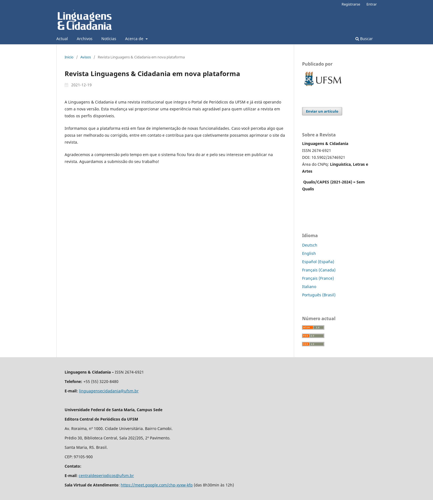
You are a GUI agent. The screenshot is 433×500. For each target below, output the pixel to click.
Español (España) (318, 261)
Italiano (309, 286)
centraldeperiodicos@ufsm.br (106, 475)
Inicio (69, 57)
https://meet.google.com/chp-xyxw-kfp (157, 485)
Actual (62, 38)
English (309, 253)
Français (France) (318, 278)
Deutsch (309, 245)
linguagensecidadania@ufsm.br (109, 390)
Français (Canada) (319, 270)
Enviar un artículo (322, 111)
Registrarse (351, 4)
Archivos (85, 38)
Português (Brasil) (319, 294)
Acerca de (134, 38)
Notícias (108, 38)
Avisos (85, 57)
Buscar (364, 38)
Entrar (371, 4)
